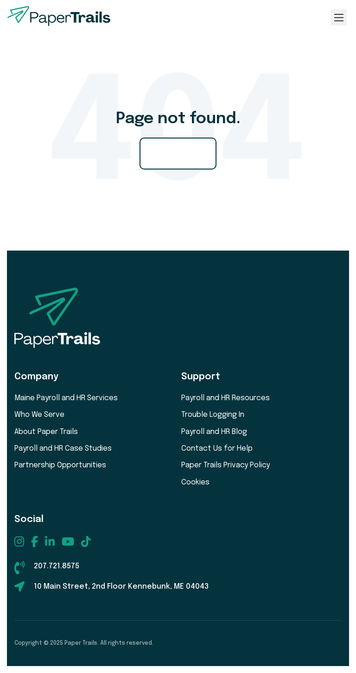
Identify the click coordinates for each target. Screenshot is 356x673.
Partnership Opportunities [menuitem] (60, 465)
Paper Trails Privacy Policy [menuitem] (225, 465)
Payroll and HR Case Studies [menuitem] (63, 449)
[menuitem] (19, 541)
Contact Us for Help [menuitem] (217, 449)
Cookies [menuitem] (195, 482)
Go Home (178, 153)
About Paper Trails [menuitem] (46, 432)
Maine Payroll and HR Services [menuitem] (66, 398)
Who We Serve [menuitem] (39, 415)
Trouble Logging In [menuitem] (212, 415)
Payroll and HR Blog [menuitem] (214, 432)
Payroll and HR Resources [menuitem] (225, 398)
